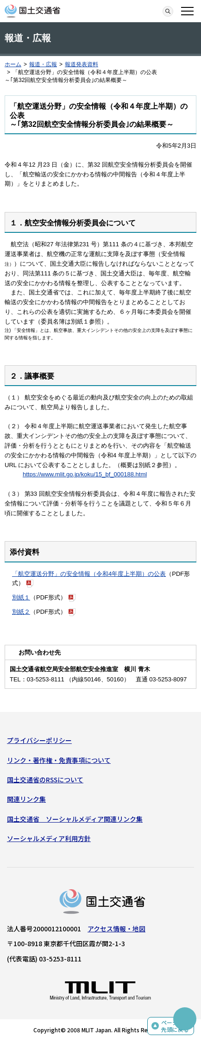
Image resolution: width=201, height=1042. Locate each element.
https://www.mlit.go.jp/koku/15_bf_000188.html (85, 474)
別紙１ (21, 597)
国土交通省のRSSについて (45, 779)
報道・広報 (43, 64)
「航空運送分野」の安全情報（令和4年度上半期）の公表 (89, 573)
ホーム (13, 64)
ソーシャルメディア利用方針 (49, 838)
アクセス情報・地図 (116, 928)
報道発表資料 (81, 64)
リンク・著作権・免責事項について (59, 760)
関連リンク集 (26, 799)
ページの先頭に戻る (175, 1026)
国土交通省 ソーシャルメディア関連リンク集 (75, 819)
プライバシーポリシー (39, 740)
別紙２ (21, 611)
